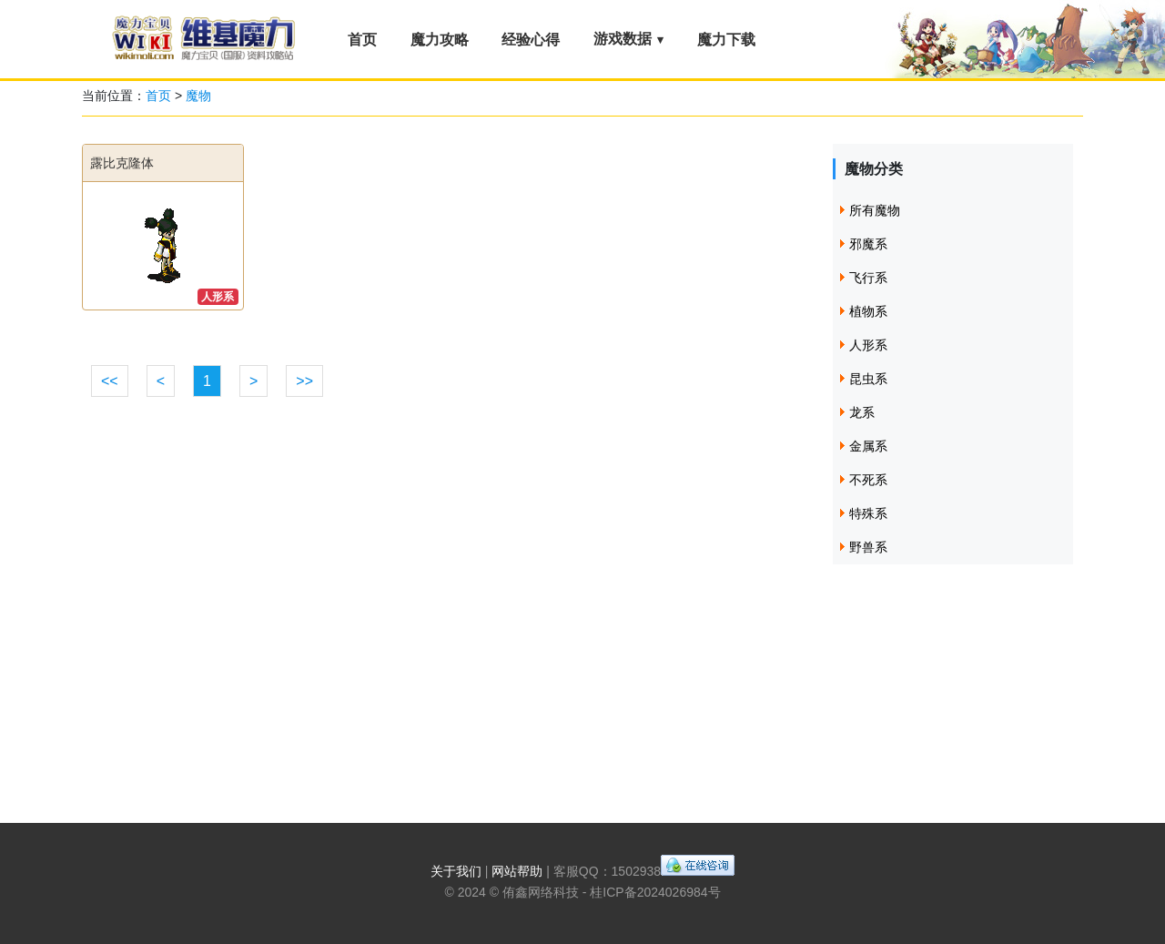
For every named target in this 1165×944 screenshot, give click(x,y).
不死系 (868, 479)
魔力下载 (726, 39)
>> (304, 381)
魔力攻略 (439, 39)
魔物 (198, 95)
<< (109, 381)
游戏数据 (622, 38)
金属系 (868, 446)
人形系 (217, 296)
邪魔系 (868, 244)
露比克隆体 (122, 163)
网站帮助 (516, 871)
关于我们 (456, 871)
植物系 (868, 311)
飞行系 (868, 277)
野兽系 (868, 547)
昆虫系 (868, 378)
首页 (362, 39)
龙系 (862, 412)
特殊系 (868, 513)
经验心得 (530, 39)
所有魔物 (874, 210)
